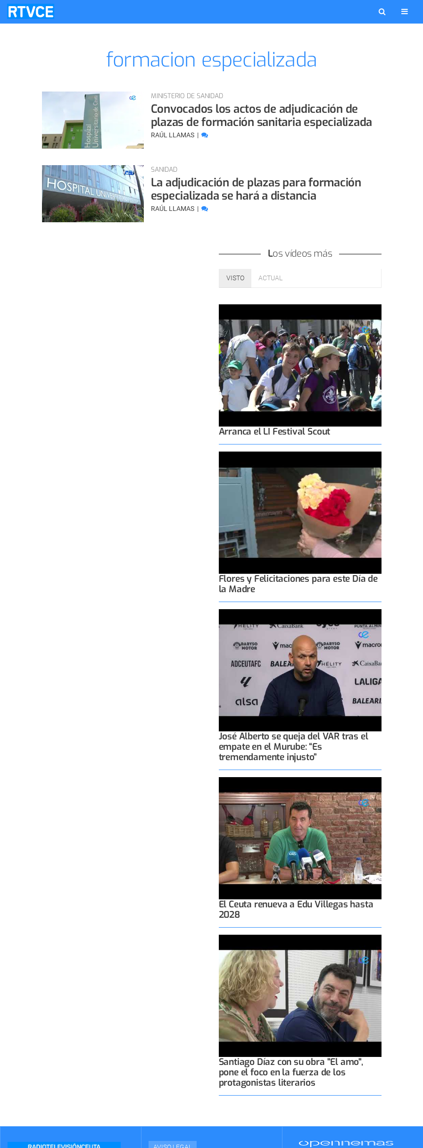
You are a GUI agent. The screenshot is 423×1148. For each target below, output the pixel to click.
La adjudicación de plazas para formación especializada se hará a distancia (256, 189)
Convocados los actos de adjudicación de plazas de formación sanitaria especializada (262, 115)
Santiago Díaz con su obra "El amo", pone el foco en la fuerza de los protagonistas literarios (291, 1072)
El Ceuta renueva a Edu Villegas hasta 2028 (296, 909)
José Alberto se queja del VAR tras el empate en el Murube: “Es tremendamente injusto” (293, 746)
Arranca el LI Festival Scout (275, 431)
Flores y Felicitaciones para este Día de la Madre (298, 584)
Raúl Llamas (173, 135)
